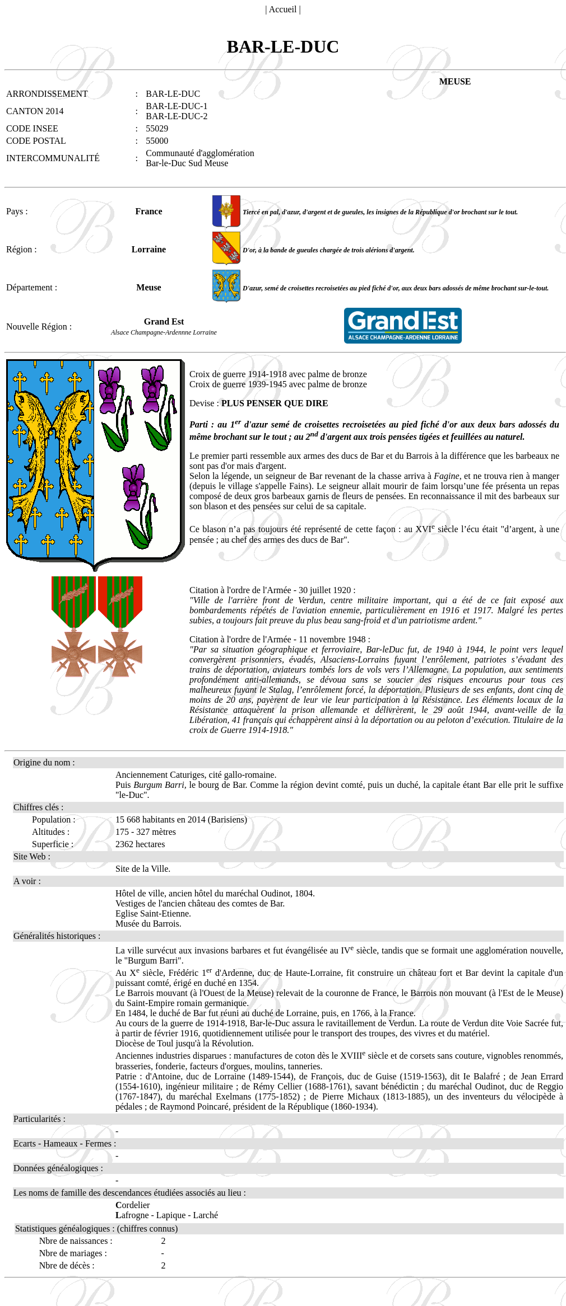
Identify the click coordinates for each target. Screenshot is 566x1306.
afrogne (132, 1215)
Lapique (170, 1215)
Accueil (283, 9)
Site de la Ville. (142, 868)
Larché (205, 1215)
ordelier (132, 1205)
